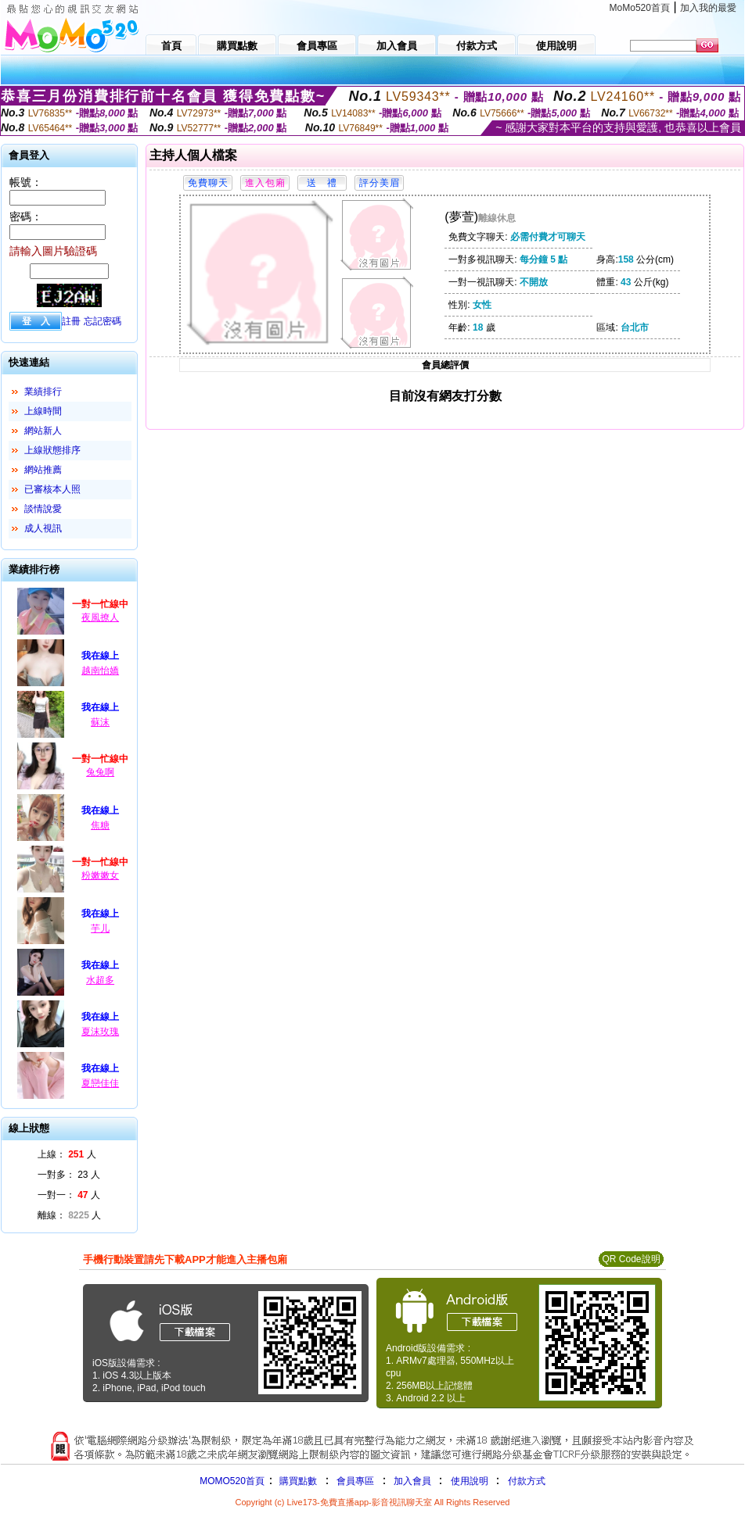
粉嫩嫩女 (100, 875)
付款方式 (526, 1481)
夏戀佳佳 (100, 1083)
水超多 (100, 980)
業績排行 (43, 391)
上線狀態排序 (52, 450)
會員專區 (355, 1481)
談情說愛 (43, 508)
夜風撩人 (100, 617)
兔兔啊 (100, 772)
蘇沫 (100, 722)
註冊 (71, 321)
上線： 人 (67, 1154)
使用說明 (469, 1481)
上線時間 (43, 411)
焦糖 (100, 825)
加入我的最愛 (708, 7)
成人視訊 (43, 528)
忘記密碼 (102, 321)
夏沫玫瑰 (100, 1031)
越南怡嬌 (100, 670)
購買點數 (297, 1481)
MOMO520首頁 (232, 1481)
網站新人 (43, 430)
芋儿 (100, 928)
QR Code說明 (631, 1259)
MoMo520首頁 (640, 7)
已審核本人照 (52, 489)
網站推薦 (43, 469)
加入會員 (412, 1481)
